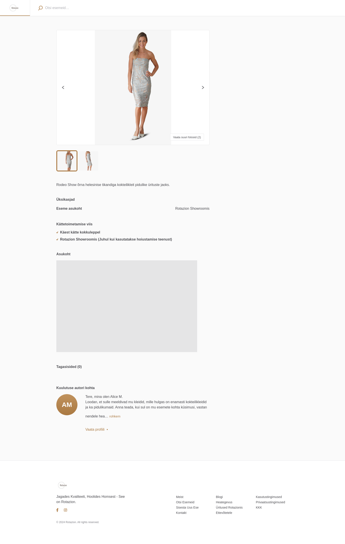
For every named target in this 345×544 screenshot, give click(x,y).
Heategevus (224, 502)
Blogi (219, 497)
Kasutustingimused (269, 497)
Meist (179, 497)
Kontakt (181, 513)
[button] (133, 87)
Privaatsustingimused (270, 502)
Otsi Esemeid (185, 502)
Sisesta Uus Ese (187, 507)
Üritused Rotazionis (229, 507)
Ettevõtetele (224, 513)
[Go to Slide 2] (88, 160)
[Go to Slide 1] (66, 160)
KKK (259, 507)
